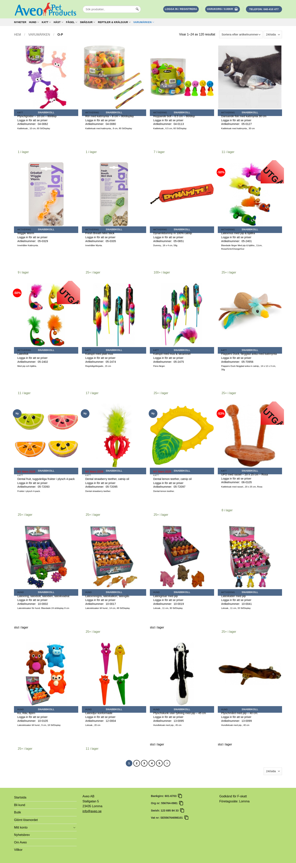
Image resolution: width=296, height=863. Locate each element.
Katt (46, 22)
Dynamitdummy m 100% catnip (172, 233)
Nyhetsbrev (22, 834)
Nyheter (20, 22)
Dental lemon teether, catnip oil (172, 478)
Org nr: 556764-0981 (165, 803)
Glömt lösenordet (26, 820)
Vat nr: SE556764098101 (167, 817)
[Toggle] (74, 827)
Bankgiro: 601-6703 (164, 796)
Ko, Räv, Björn (26, 713)
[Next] (167, 763)
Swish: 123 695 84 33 (165, 810)
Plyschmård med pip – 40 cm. (239, 713)
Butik (17, 812)
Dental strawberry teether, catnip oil (107, 478)
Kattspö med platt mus (99, 353)
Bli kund (19, 805)
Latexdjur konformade (98, 713)
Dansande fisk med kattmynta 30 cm (243, 116)
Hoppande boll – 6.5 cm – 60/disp (174, 116)
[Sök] (137, 13)
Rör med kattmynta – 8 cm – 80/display (109, 116)
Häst (58, 22)
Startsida (20, 797)
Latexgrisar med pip (165, 596)
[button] (181, 9)
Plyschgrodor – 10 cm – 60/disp (37, 116)
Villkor (18, 849)
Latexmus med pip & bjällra (238, 233)
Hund (34, 22)
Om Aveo (20, 842)
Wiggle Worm (25, 233)
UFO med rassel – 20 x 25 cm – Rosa (244, 474)
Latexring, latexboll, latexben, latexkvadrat (43, 596)
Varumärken (143, 22)
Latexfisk (23, 353)
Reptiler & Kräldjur (114, 22)
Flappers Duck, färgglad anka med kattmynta (249, 353)
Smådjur (87, 22)
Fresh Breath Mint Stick (100, 233)
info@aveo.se (92, 811)
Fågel (71, 22)
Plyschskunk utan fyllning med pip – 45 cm (179, 713)
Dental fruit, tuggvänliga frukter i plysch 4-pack (46, 478)
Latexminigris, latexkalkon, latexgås (107, 596)
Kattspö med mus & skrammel (172, 353)
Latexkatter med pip (233, 596)
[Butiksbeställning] (241, 34)
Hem (17, 34)
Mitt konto (21, 827)
